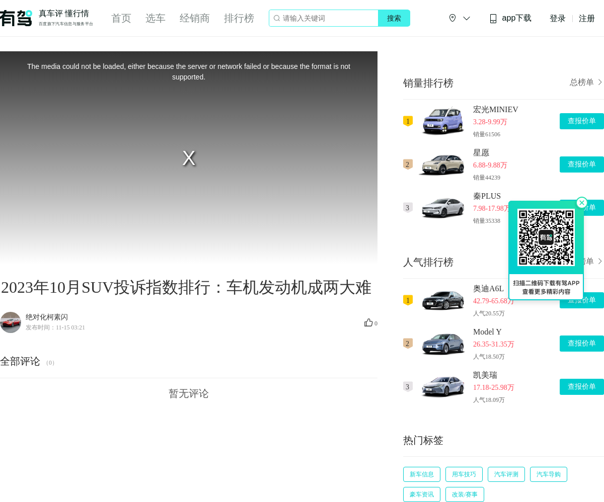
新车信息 (422, 474)
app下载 (510, 18)
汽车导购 (549, 474)
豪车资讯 (422, 494)
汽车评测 (506, 474)
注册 (587, 18)
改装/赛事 (465, 494)
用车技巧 (464, 474)
